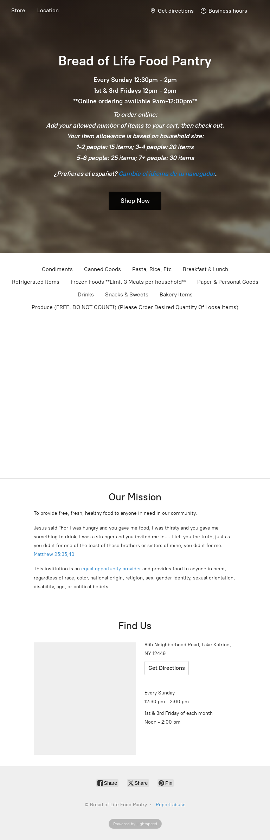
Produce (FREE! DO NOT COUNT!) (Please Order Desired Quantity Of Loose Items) (135, 307)
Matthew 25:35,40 (54, 554)
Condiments (57, 269)
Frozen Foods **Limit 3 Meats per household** (128, 281)
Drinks (86, 294)
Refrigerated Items (35, 281)
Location (48, 10)
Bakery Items (176, 294)
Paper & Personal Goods (227, 281)
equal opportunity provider (111, 569)
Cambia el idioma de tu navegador (166, 174)
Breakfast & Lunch (205, 269)
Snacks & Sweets (126, 294)
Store (18, 10)
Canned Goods (102, 269)
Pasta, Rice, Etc (152, 269)
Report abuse (171, 805)
